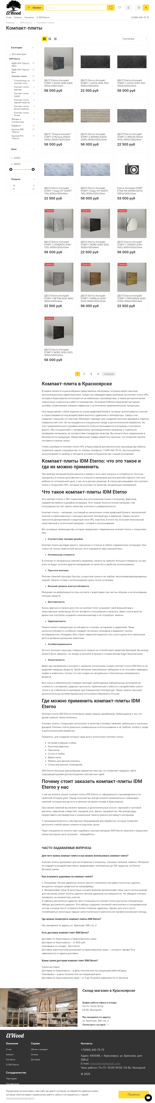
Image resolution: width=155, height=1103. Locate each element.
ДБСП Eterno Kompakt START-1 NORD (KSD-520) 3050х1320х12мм (58, 352)
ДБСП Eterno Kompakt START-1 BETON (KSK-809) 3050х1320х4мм (58, 298)
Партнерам (11, 1078)
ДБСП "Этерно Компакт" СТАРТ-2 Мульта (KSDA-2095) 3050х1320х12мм (57, 137)
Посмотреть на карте (95, 1024)
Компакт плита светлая (21, 88)
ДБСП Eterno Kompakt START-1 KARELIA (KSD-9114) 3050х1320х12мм (94, 298)
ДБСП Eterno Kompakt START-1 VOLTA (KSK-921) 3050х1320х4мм (95, 83)
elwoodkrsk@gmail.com (105, 1063)
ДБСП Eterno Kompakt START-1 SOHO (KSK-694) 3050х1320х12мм (58, 83)
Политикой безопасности (20, 1098)
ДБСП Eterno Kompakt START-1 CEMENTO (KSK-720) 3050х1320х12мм (58, 244)
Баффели (16, 125)
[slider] (10, 169)
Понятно (134, 1094)
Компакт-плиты (19, 76)
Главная (10, 22)
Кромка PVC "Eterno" (18, 137)
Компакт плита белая (21, 114)
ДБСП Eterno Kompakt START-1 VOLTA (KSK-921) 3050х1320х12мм (131, 83)
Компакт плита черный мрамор (22, 101)
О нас (9, 17)
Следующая (109, 374)
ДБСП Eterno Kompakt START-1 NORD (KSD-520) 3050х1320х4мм (95, 244)
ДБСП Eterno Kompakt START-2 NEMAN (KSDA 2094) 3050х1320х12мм (94, 137)
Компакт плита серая (21, 94)
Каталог (34, 7)
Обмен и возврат (39, 1049)
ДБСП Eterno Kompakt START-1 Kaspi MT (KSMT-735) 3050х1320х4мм (58, 190)
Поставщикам (12, 1083)
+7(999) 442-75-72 (140, 17)
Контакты (29, 17)
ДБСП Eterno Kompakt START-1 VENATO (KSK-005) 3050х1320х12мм (130, 244)
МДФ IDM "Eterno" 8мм (21, 71)
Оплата (34, 1054)
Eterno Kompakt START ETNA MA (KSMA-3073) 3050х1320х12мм (130, 190)
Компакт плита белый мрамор (21, 107)
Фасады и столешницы (18, 120)
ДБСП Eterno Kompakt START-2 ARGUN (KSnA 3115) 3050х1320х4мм (130, 137)
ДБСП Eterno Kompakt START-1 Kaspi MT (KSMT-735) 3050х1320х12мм (95, 190)
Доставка (35, 1059)
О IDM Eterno (43, 17)
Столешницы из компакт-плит (22, 81)
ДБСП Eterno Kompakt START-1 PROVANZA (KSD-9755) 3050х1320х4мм (131, 298)
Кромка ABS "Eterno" (18, 130)
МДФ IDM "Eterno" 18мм (21, 64)
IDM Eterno (26, 22)
